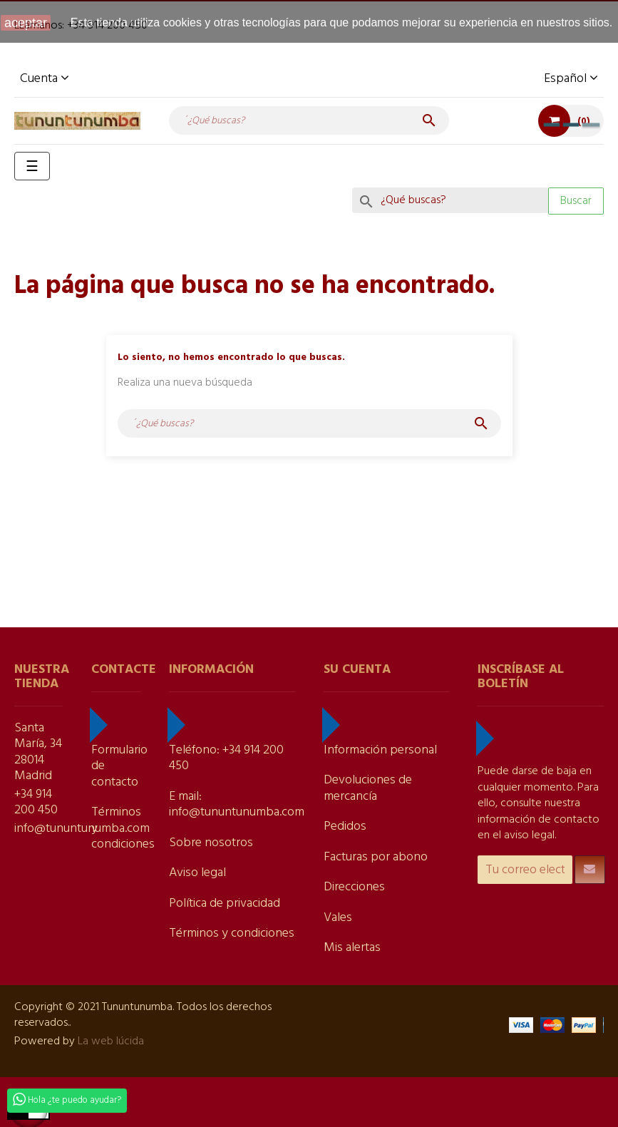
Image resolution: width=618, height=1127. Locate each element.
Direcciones (354, 887)
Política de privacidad (224, 903)
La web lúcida (111, 1041)
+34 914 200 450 (36, 802)
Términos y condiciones (231, 933)
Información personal (380, 750)
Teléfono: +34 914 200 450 (226, 758)
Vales (338, 917)
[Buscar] (309, 120)
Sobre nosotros (211, 843)
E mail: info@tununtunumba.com (236, 804)
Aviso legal (197, 873)
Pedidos (345, 826)
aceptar (25, 23)
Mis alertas (352, 947)
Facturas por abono (376, 857)
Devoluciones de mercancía (368, 788)
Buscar (576, 201)
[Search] (450, 200)
